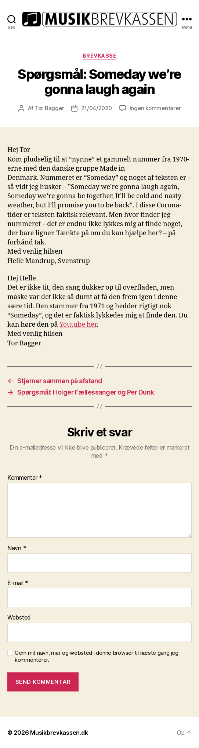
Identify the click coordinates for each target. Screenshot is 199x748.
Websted (19, 617)
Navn (16, 548)
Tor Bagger (49, 108)
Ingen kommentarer (155, 108)
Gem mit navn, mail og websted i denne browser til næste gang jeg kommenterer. (96, 656)
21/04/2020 (96, 108)
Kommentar (24, 478)
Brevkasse (100, 55)
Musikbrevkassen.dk (59, 732)
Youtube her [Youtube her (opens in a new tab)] (78, 324)
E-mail (17, 583)
